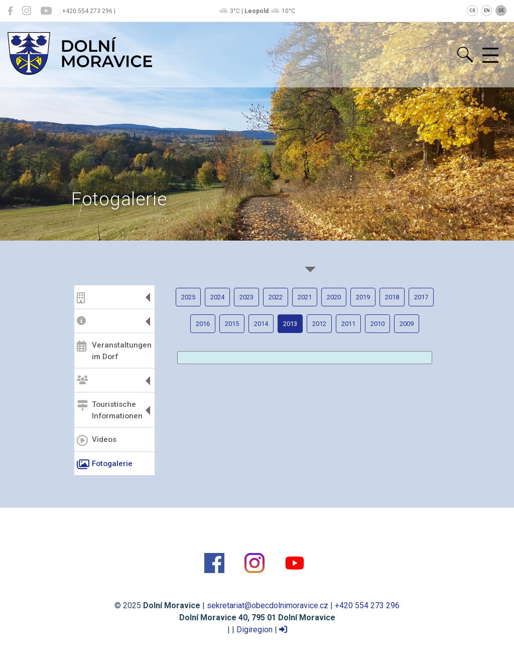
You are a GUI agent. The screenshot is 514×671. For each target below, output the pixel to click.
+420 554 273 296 (367, 605)
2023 (246, 297)
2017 (421, 297)
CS (472, 10)
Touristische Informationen (110, 410)
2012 (319, 323)
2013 (290, 323)
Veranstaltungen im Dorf (114, 351)
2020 (334, 297)
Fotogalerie (105, 464)
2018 (392, 297)
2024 (217, 297)
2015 (232, 323)
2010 (377, 323)
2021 (305, 297)
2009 (407, 323)
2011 (348, 323)
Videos (96, 440)
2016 (203, 323)
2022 (276, 297)
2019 (363, 297)
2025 (188, 297)
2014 (261, 323)
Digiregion (254, 629)
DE (501, 10)
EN (487, 10)
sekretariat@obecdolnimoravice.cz (267, 605)
